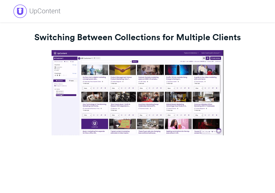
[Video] (137, 92)
